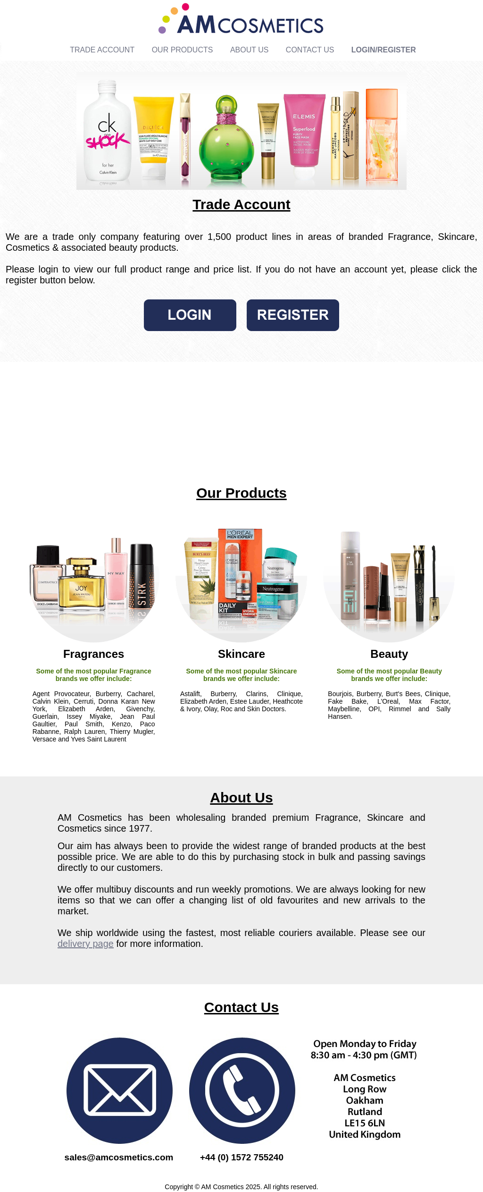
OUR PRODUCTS (182, 50)
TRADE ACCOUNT (102, 50)
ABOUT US (249, 50)
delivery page (86, 943)
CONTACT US (310, 50)
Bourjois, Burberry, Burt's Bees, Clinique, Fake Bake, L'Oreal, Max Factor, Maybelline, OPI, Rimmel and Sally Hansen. (389, 705)
